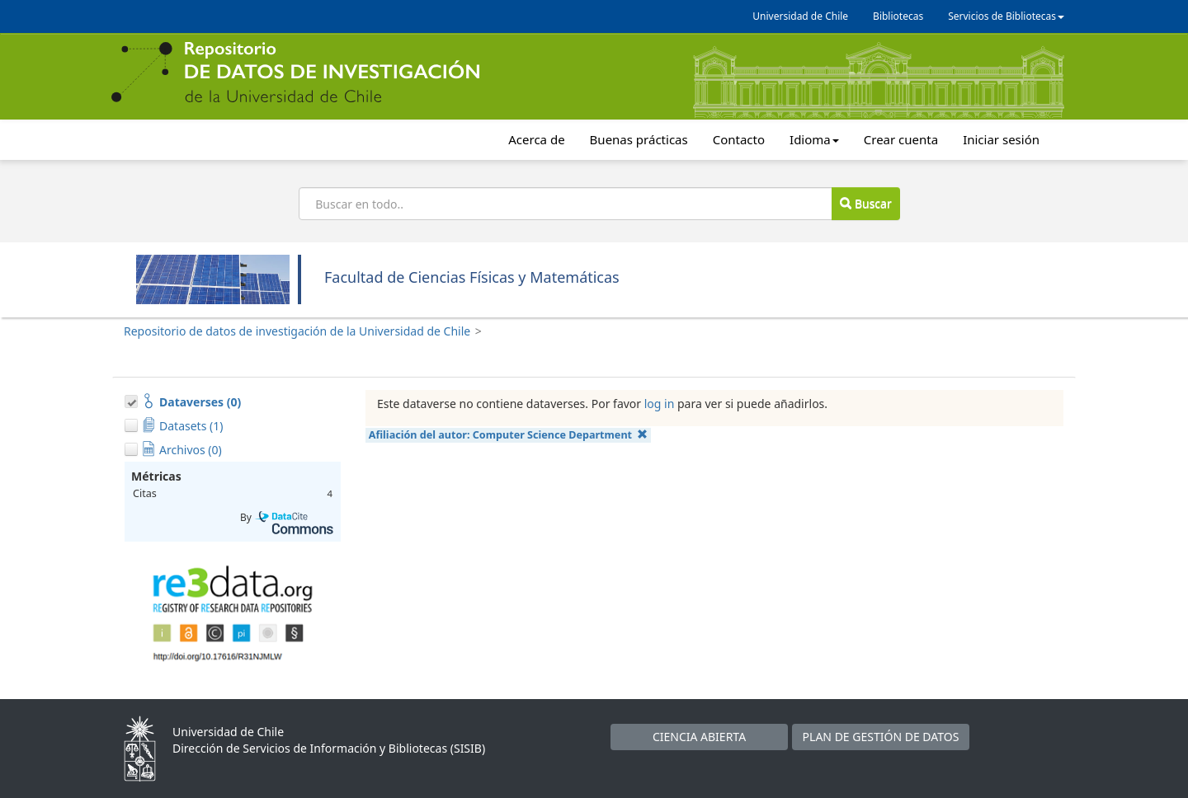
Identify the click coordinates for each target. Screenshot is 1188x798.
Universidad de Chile (800, 16)
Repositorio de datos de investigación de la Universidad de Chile (297, 331)
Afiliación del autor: (508, 435)
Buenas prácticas (639, 139)
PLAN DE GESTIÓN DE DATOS (881, 736)
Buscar (865, 203)
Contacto (739, 139)
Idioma (814, 139)
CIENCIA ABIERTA (699, 736)
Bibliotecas (898, 16)
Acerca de (536, 139)
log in (659, 403)
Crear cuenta (901, 139)
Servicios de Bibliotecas (1006, 16)
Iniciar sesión (1001, 139)
